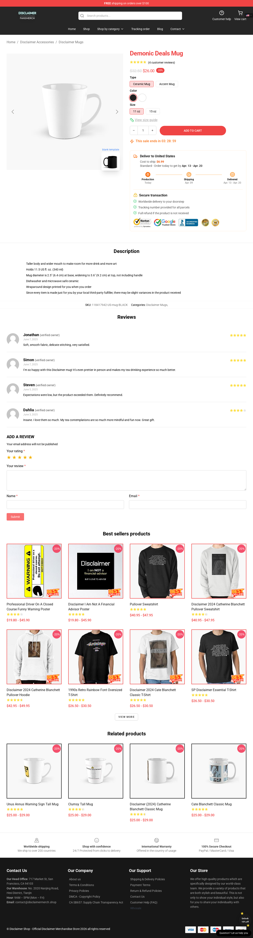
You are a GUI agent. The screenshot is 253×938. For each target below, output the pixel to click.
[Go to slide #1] (54, 183)
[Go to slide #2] (76, 183)
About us (75, 879)
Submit (15, 516)
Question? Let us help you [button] (233, 933)
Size (132, 104)
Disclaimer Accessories (37, 42)
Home (11, 42)
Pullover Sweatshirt (144, 604)
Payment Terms (140, 885)
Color (133, 90)
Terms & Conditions (81, 885)
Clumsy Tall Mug (80, 804)
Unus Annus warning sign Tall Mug (32, 804)
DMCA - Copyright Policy (84, 896)
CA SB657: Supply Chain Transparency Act (96, 902)
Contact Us (137, 896)
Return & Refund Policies (146, 890)
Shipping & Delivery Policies (147, 879)
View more (126, 717)
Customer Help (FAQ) (143, 902)
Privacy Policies (79, 890)
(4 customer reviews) (161, 62)
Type (133, 77)
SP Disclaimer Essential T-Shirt (213, 690)
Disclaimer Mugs (71, 42)
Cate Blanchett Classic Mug (211, 804)
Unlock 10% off (245, 920)
